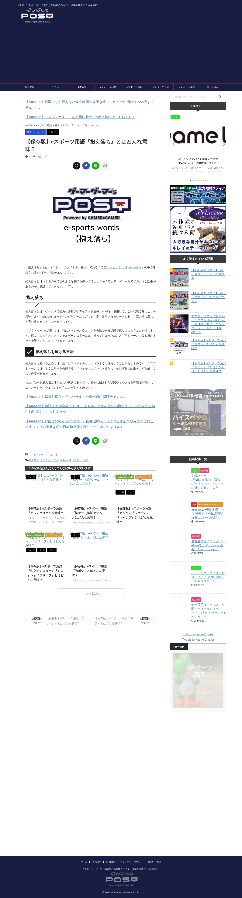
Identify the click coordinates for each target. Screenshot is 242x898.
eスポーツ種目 (134, 87)
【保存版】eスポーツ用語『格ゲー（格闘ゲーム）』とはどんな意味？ (90, 501)
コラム (55, 87)
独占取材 (29, 87)
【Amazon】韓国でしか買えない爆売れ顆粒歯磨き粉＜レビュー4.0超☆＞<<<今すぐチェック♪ (85, 101)
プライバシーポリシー (131, 839)
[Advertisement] (121, 55)
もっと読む (93, 582)
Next (222, 144)
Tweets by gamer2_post (198, 637)
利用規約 (110, 839)
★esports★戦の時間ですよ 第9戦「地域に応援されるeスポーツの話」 (208, 518)
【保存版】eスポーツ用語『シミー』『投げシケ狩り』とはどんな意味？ (208, 367)
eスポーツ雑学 (108, 87)
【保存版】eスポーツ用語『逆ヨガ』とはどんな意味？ (208, 344)
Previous (173, 144)
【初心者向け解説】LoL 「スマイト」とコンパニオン (208, 297)
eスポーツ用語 (187, 87)
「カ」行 (52, 444)
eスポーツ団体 (161, 87)
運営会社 (97, 839)
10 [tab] (207, 180)
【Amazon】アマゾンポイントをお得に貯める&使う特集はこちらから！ (71, 110)
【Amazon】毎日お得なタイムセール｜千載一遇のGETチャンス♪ (66, 389)
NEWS (82, 87)
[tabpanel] (198, 145)
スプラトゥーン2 (49, 449)
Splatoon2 (65, 449)
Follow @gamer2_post (198, 631)
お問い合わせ (154, 839)
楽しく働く (213, 87)
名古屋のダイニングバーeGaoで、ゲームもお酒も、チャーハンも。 (208, 548)
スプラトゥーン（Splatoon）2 (120, 260)
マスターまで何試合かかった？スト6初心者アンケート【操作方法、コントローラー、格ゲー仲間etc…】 (208, 324)
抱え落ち (34, 449)
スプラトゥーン (37, 444)
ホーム (84, 839)
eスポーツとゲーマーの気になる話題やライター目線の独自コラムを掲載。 (121, 846)
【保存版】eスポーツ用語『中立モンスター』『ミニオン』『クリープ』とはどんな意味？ (45, 559)
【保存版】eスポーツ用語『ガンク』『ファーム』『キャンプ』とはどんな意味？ (134, 501)
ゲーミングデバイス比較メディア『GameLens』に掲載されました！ (208, 578)
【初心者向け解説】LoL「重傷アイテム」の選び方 (208, 274)
